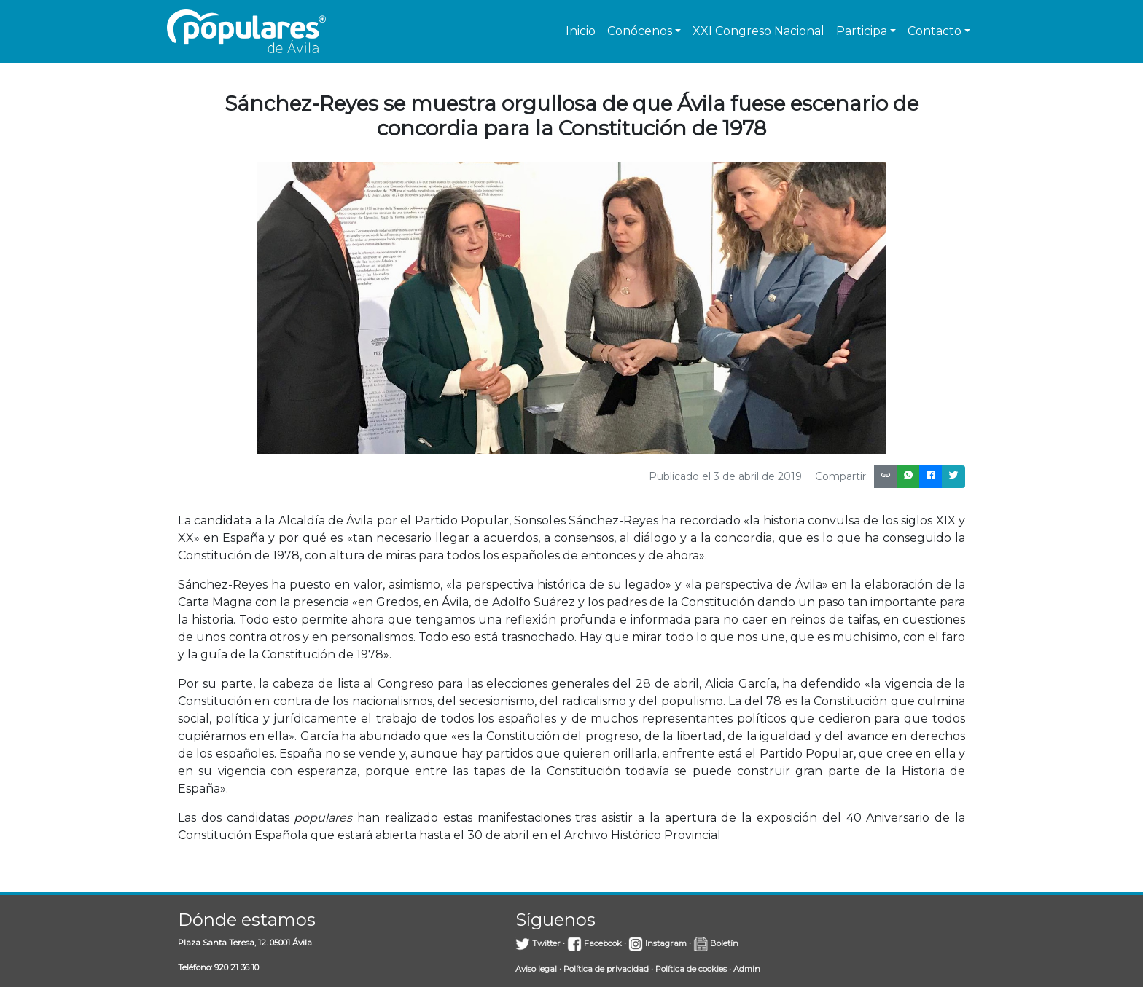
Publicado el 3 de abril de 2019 (725, 476)
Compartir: (841, 476)
